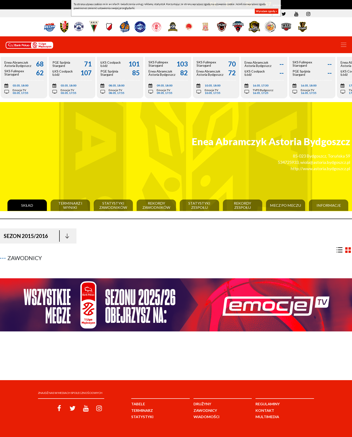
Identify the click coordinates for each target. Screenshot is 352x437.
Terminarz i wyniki (70, 205)
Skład (27, 205)
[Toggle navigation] (343, 44)
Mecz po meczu (285, 205)
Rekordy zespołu (242, 205)
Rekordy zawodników (156, 205)
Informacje (329, 205)
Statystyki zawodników (113, 205)
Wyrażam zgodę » (266, 11)
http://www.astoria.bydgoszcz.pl (320, 168)
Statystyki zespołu (199, 205)
